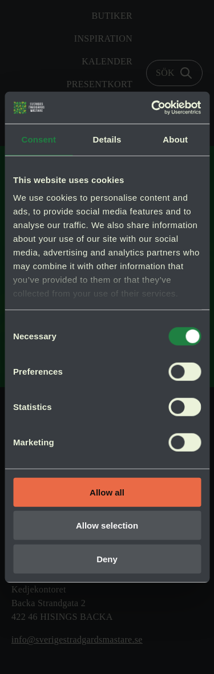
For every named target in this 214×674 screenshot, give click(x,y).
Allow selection (107, 525)
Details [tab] (107, 139)
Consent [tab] (38, 139)
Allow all (107, 492)
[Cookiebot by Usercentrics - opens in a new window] (152, 107)
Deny (107, 558)
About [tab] (175, 139)
